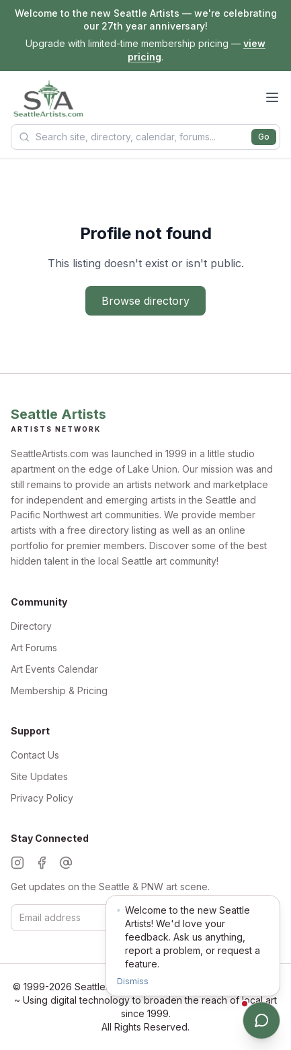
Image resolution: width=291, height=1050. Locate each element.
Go (263, 137)
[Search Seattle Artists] (145, 137)
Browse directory (145, 300)
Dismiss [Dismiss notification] (133, 981)
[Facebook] (41, 862)
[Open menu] (272, 97)
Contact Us (35, 755)
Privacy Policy (42, 798)
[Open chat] (261, 1020)
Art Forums (34, 647)
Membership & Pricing (59, 690)
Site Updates (39, 776)
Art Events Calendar (54, 669)
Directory (31, 626)
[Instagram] (17, 862)
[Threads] (66, 862)
